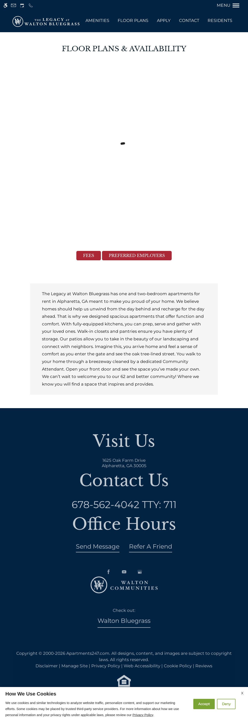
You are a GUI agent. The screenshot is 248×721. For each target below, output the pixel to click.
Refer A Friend (150, 553)
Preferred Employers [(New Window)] (137, 255)
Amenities (97, 20)
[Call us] (31, 5)
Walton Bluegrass (124, 628)
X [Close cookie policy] (242, 693)
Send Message (97, 553)
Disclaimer (46, 673)
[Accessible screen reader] (5, 5)
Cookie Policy (178, 673)
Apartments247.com (87, 660)
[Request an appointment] (22, 5)
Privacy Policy (105, 673)
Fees (88, 255)
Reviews (203, 673)
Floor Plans (133, 20)
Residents (220, 20)
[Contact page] (13, 5)
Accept (204, 704)
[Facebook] (108, 586)
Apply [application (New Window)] (164, 20)
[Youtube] (124, 586)
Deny (226, 704)
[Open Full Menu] (230, 5)
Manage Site (74, 673)
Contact (189, 20)
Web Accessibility (142, 673)
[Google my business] (139, 586)
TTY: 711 (124, 512)
